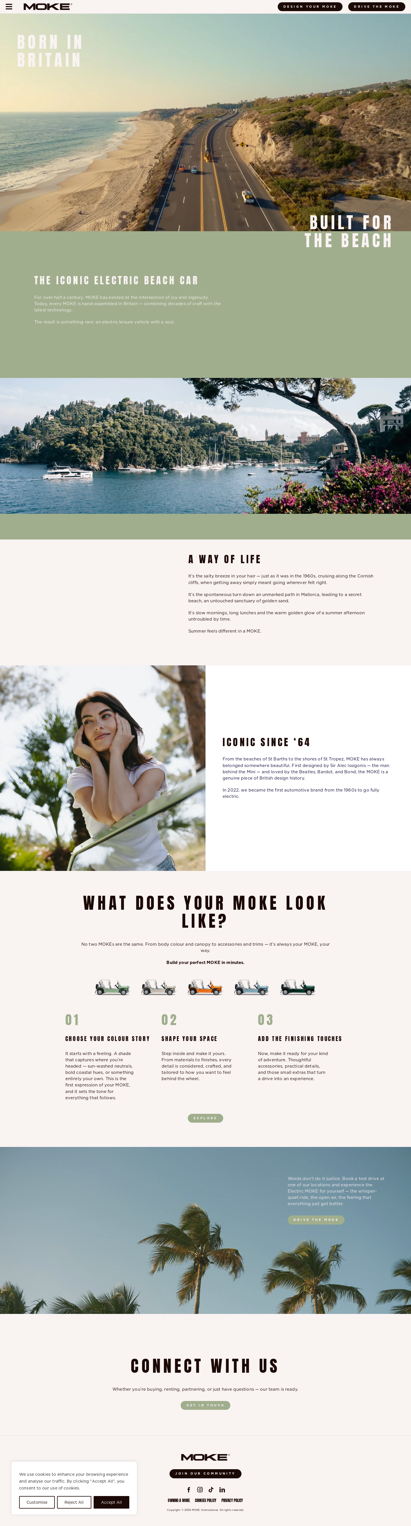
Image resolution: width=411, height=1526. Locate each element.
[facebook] (189, 1489)
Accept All (111, 1502)
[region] (74, 1488)
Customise (37, 1502)
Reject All (74, 1502)
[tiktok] (211, 1489)
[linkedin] (222, 1489)
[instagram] (200, 1489)
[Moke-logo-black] (48, 5)
